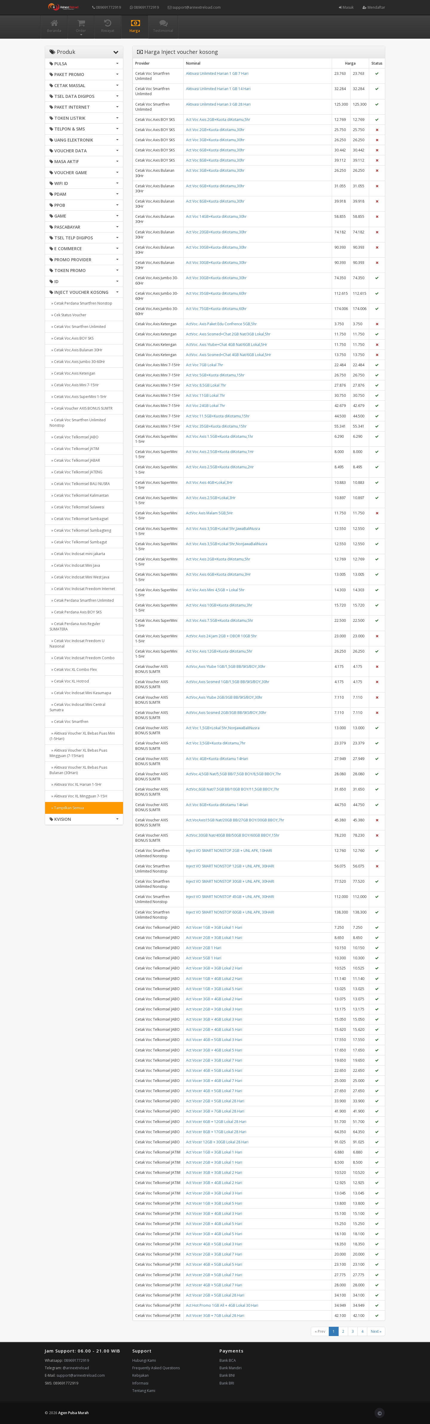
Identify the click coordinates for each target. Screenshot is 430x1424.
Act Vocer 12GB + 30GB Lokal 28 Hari (217, 1142)
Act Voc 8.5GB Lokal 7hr (206, 385)
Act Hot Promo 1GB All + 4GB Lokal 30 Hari (222, 1305)
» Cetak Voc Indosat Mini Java (75, 565)
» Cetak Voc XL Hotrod (69, 681)
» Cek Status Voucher (68, 314)
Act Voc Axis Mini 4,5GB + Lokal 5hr (215, 589)
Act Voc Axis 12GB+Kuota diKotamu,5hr (219, 651)
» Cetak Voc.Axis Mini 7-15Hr (74, 384)
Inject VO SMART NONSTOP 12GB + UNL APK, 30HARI (230, 866)
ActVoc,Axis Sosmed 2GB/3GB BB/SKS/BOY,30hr (226, 712)
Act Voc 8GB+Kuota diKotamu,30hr (215, 160)
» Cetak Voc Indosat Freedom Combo (82, 657)
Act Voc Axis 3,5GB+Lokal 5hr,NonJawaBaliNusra (226, 543)
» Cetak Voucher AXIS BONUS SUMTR (81, 408)
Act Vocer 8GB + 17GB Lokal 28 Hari (216, 1131)
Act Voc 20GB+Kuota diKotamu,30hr (216, 232)
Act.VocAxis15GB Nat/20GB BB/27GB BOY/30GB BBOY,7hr (235, 820)
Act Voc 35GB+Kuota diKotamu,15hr (216, 426)
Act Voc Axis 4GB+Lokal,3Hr (209, 482)
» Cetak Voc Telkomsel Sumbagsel (79, 518)
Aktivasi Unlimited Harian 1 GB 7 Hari (217, 73)
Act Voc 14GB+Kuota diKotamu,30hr (216, 216)
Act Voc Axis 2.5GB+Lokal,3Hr (211, 497)
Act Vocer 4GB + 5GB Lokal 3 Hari (214, 1039)
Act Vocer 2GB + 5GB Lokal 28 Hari (215, 1101)
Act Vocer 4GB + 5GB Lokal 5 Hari (214, 1070)
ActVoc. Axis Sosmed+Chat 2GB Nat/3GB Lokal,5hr (228, 334)
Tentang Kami (143, 1390)
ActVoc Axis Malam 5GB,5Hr (209, 513)
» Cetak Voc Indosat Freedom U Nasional (77, 643)
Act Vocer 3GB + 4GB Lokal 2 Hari (214, 998)
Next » (376, 1331)
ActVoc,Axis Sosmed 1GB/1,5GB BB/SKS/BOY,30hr (227, 681)
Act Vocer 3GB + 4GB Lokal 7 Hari (214, 1080)
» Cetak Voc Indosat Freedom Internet (82, 588)
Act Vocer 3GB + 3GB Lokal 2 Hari (214, 968)
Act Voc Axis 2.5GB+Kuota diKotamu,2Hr (220, 466)
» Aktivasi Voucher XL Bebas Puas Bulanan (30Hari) (78, 770)
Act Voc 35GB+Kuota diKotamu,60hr (216, 293)
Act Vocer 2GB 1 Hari (203, 947)
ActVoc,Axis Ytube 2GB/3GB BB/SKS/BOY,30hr (224, 697)
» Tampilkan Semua (67, 807)
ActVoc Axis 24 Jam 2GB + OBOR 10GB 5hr (221, 636)
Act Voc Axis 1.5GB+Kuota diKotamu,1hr (219, 436)
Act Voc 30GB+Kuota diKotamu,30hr (216, 247)
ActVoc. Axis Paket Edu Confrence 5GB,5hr (221, 323)
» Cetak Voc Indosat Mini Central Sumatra (77, 707)
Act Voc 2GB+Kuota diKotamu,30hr (215, 129)
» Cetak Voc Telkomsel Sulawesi (77, 507)
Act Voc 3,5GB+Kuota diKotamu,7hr (215, 743)
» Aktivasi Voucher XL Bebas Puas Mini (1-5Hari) (82, 736)
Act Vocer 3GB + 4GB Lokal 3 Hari (214, 1019)
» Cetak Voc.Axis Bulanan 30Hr (76, 349)
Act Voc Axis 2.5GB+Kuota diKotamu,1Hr (220, 451)
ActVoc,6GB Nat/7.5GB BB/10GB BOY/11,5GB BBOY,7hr (232, 789)
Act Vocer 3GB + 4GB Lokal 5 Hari (214, 1050)
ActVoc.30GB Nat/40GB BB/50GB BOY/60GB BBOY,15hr (233, 835)
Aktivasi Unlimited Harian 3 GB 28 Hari (218, 104)
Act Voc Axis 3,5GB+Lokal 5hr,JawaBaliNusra (223, 528)
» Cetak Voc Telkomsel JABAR (75, 460)
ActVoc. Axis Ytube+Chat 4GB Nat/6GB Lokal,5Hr (226, 344)
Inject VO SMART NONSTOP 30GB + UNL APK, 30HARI (230, 881)
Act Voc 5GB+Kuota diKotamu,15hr (215, 375)
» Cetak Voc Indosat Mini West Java (79, 577)
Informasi (140, 1383)
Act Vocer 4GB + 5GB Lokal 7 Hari (214, 1090)
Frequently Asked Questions (156, 1367)
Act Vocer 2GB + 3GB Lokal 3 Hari (214, 1009)
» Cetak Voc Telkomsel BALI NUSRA (80, 483)
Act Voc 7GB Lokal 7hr (204, 364)
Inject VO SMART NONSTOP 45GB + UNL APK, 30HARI (230, 896)
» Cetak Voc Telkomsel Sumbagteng (80, 530)
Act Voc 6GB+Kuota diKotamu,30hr (215, 150)
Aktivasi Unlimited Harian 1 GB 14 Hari (218, 88)
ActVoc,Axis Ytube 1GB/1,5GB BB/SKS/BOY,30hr (225, 666)
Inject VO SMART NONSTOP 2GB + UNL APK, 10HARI (229, 850)
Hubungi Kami (144, 1360)
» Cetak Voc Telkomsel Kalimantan (79, 495)
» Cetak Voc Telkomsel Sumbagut (78, 542)
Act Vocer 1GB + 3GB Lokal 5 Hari (214, 988)
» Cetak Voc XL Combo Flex (73, 669)
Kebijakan (140, 1375)
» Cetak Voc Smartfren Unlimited (78, 326)
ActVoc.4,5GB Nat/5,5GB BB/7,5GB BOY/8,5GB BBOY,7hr (233, 773)
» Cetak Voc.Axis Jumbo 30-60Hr (77, 361)
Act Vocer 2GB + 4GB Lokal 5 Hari (214, 1029)
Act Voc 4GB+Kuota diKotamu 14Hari (217, 758)
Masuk (346, 7)
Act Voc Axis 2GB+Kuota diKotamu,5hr (218, 119)
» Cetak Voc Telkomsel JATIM (74, 448)
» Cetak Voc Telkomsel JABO (74, 437)
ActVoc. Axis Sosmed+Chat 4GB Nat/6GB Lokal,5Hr (228, 354)
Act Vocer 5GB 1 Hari (203, 958)
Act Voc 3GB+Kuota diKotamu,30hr (215, 139)
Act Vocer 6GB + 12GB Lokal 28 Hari (216, 1121)
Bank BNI (227, 1375)
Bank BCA (227, 1360)
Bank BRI (226, 1383)
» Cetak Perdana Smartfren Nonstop (81, 303)
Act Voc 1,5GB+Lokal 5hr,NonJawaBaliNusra (222, 727)
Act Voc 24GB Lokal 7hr (205, 405)
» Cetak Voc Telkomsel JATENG (76, 472)
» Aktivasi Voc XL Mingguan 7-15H (78, 796)
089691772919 (106, 7)
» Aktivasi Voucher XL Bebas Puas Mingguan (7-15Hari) (78, 753)
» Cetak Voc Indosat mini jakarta (77, 553)
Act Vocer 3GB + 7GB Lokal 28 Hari (215, 1111)
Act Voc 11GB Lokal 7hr (205, 395)
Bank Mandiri (230, 1367)
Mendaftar (374, 7)
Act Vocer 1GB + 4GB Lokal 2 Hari (214, 978)
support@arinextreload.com (194, 7)
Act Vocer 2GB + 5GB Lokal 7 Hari (214, 1274)
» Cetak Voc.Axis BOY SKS (71, 338)
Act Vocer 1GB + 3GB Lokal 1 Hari (214, 927)
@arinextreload (76, 1367)
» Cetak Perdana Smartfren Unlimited (82, 600)
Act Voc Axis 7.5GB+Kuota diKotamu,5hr (219, 620)
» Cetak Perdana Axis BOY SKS (76, 612)
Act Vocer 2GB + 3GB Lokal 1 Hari (214, 937)
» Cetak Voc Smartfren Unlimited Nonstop (78, 422)
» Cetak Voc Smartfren (69, 721)
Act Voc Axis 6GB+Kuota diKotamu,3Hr (218, 574)
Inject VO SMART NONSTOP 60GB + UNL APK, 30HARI (230, 912)
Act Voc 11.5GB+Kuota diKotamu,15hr (218, 416)
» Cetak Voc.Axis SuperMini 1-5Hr (78, 396)
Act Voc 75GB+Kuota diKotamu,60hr (216, 308)
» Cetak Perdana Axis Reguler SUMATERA (75, 626)
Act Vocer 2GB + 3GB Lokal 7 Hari (214, 1060)
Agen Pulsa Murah (73, 1412)
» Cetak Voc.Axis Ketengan (72, 373)
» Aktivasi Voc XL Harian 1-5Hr (76, 784)
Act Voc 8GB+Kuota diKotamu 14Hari (217, 804)
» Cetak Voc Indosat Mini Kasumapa (80, 692)
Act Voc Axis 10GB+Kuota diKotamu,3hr (219, 605)
